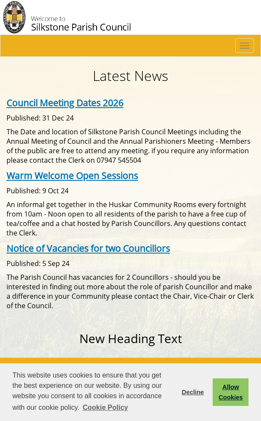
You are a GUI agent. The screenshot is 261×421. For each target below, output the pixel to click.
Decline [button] (193, 392)
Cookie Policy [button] (105, 407)
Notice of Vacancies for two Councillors (88, 248)
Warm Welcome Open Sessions (72, 175)
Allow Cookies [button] (231, 392)
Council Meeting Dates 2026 (64, 102)
